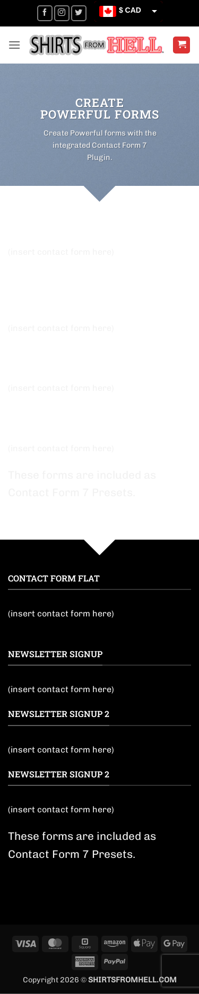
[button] (14, 45)
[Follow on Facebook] (45, 13)
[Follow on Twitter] (78, 13)
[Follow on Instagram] (62, 13)
